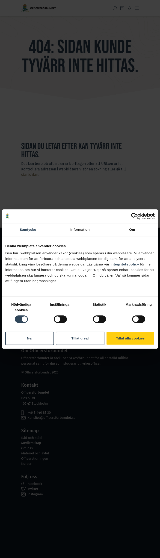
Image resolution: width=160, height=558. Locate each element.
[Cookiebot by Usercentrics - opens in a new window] (134, 216)
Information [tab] (80, 229)
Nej (29, 338)
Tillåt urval (80, 338)
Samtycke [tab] (28, 229)
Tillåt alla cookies (130, 338)
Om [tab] (132, 229)
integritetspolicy (124, 264)
